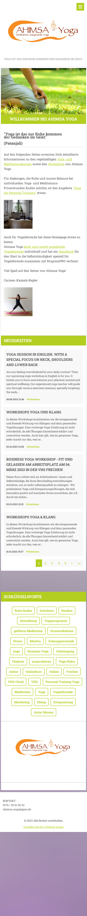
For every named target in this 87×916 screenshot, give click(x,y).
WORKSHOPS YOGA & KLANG (30, 517)
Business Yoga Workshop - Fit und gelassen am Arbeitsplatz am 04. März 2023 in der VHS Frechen (39, 464)
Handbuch (66, 251)
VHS (34, 682)
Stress (17, 641)
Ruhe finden (23, 610)
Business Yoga (38, 651)
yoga (16, 651)
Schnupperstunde (61, 641)
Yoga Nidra (67, 661)
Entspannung (63, 702)
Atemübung (28, 621)
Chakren (18, 661)
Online (54, 671)
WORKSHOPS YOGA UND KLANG (33, 412)
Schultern (47, 610)
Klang (41, 702)
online (13, 671)
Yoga (41, 692)
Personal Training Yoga (62, 682)
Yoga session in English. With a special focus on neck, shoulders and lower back (39, 359)
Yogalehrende (63, 692)
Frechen (72, 671)
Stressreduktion (61, 631)
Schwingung (65, 651)
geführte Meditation (28, 631)
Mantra (35, 641)
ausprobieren (41, 661)
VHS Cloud (16, 682)
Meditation (22, 692)
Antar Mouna (43, 712)
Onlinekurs (34, 671)
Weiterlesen (33, 399)
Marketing (21, 702)
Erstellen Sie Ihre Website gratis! (44, 827)
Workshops (56, 164)
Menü (80, 7)
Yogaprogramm (55, 621)
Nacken (66, 610)
